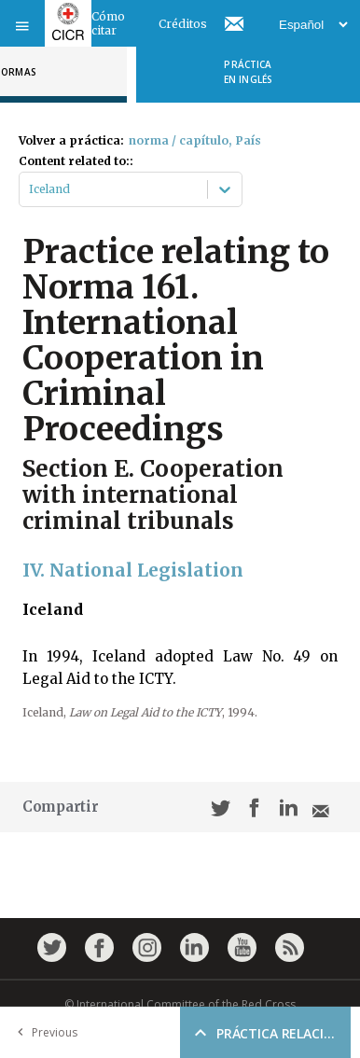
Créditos (183, 24)
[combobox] (30, 189)
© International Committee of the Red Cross (180, 1004)
